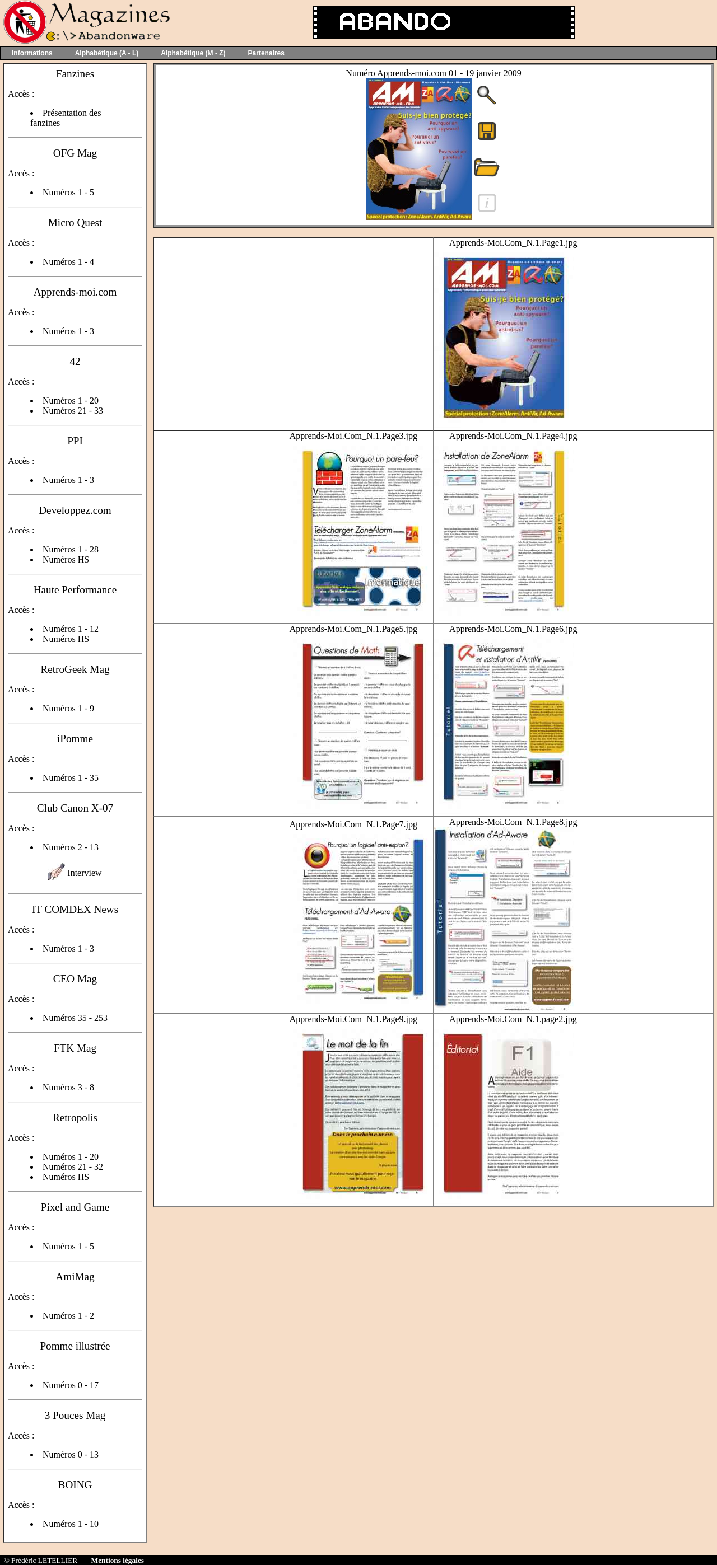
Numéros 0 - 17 (71, 1385)
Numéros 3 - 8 (68, 1087)
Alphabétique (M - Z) (193, 53)
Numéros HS (66, 559)
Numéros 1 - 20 (71, 400)
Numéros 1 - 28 (71, 549)
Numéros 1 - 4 (68, 261)
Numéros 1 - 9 (68, 708)
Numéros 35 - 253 (75, 1018)
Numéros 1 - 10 (71, 1524)
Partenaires (266, 53)
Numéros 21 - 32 (73, 1167)
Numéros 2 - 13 (71, 847)
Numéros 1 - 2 (68, 1315)
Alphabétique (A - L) (107, 53)
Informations (32, 53)
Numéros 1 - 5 (68, 192)
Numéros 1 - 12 (71, 629)
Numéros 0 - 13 (71, 1454)
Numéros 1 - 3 (68, 331)
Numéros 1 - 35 (71, 777)
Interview (84, 873)
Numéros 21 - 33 (73, 410)
